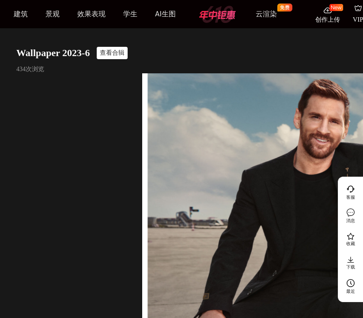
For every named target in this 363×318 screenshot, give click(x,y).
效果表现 (91, 14)
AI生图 (165, 14)
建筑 (21, 14)
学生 (130, 14)
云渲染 (266, 14)
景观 (52, 14)
